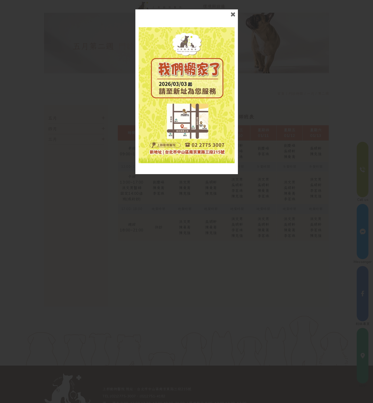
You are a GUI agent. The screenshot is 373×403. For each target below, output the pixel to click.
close (233, 14)
